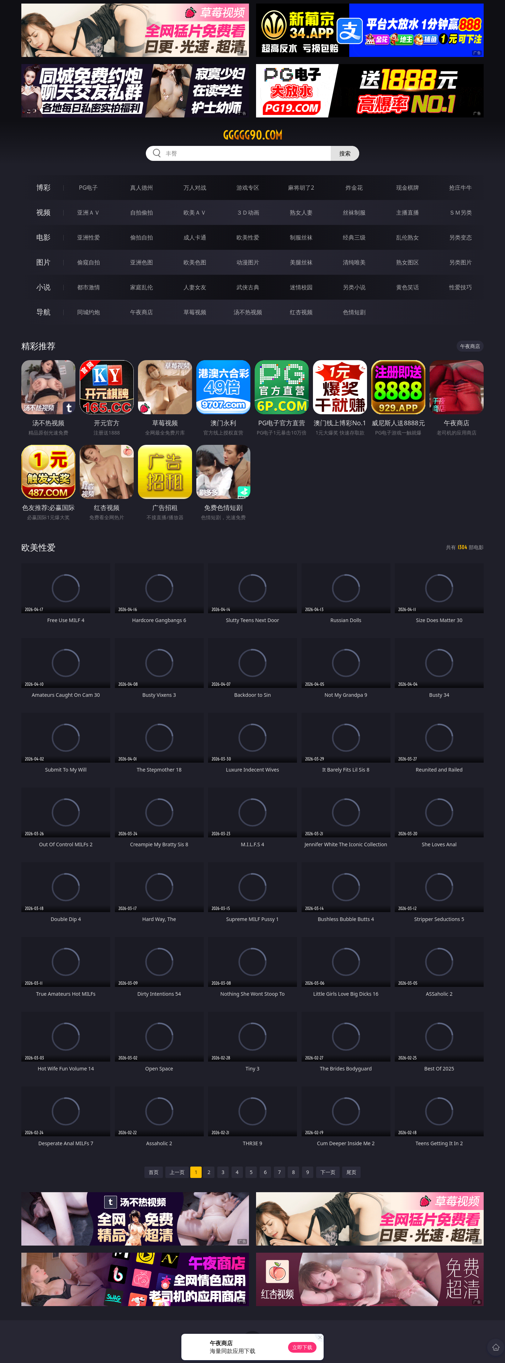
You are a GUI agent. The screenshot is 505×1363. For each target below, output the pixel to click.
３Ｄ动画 (247, 212)
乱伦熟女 (407, 237)
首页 (154, 1172)
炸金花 (354, 187)
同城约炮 (88, 312)
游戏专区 (247, 187)
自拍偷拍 (141, 212)
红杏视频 (301, 312)
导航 (43, 312)
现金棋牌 (407, 187)
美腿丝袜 (301, 262)
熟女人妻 (301, 212)
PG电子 (88, 187)
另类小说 (354, 287)
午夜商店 (141, 312)
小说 (43, 287)
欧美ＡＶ (195, 212)
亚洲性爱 (88, 237)
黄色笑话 (407, 287)
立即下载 (302, 1347)
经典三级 (354, 237)
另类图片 (460, 262)
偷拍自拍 (141, 237)
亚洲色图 (141, 262)
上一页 (177, 1172)
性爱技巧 (460, 287)
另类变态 (460, 237)
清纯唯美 (354, 262)
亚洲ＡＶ (88, 212)
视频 (43, 212)
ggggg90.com (252, 135)
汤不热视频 (248, 312)
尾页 (351, 1172)
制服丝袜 (301, 237)
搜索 (345, 153)
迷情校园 (301, 287)
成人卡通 (195, 237)
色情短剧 (354, 312)
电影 (43, 237)
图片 (43, 262)
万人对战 (195, 187)
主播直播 (407, 212)
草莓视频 (195, 312)
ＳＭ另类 (460, 212)
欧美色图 (195, 262)
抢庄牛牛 (460, 187)
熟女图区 (407, 262)
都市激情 (88, 287)
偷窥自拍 (88, 262)
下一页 (327, 1172)
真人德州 (141, 187)
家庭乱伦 (141, 287)
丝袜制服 (354, 212)
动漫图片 (247, 262)
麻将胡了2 (301, 187)
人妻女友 (195, 287)
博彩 (43, 187)
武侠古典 (247, 287)
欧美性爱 (247, 237)
